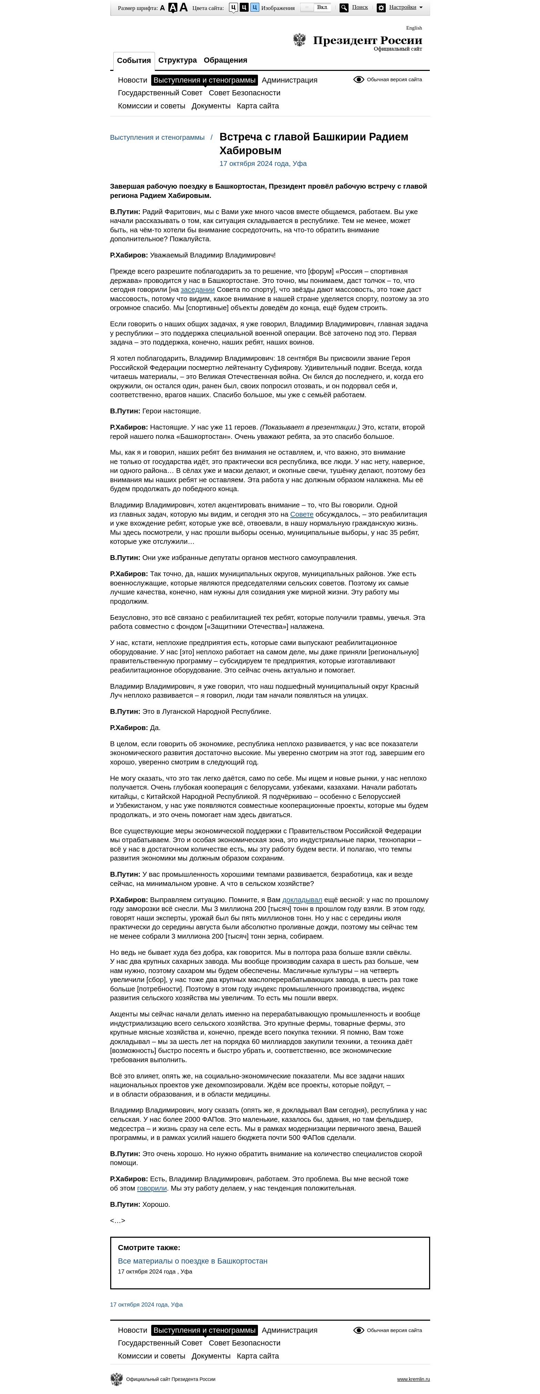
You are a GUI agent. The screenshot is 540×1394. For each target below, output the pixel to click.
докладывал (302, 900)
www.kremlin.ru (413, 1379)
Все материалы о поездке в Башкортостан (193, 1261)
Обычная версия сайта (394, 79)
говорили (152, 1188)
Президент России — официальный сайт (357, 42)
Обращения (226, 60)
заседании (198, 289)
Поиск (360, 7)
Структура (177, 60)
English (414, 28)
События (134, 60)
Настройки (403, 7)
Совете (302, 514)
